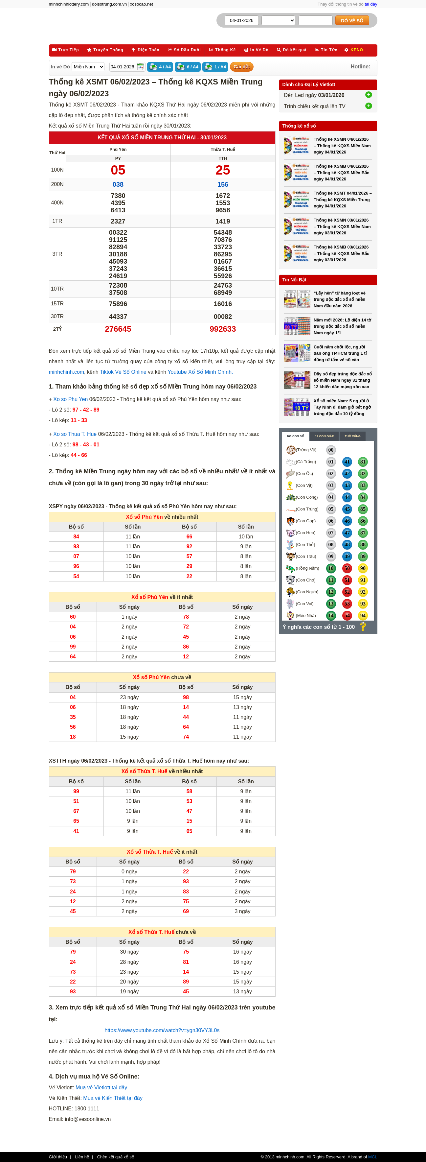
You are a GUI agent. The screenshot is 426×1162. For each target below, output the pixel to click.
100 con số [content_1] (295, 436)
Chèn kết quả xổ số (115, 1157)
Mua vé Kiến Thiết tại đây (113, 1098)
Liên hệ (82, 1157)
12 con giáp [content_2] (324, 436)
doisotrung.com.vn (109, 4)
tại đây (371, 4)
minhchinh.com (66, 372)
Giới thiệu (58, 1157)
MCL (372, 1156)
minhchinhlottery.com (69, 4)
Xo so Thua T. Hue (75, 434)
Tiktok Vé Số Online (122, 372)
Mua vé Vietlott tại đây (101, 1087)
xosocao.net (141, 4)
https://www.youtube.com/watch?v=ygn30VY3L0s (162, 1030)
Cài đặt (242, 66)
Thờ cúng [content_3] (353, 436)
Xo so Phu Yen (70, 399)
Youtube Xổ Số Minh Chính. (199, 372)
